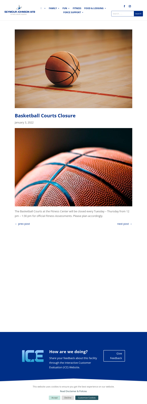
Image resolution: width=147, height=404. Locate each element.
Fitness (77, 8)
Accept (55, 397)
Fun (64, 8)
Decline (67, 397)
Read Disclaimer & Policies (73, 391)
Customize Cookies (87, 397)
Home (43, 8)
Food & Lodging (94, 8)
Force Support (72, 12)
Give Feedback (116, 356)
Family (53, 8)
